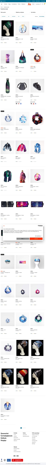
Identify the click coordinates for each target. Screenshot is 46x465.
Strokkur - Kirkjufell (4, 301)
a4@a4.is (38, 463)
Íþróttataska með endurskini (34, 96)
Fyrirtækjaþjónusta (6, 436)
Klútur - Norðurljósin (4, 186)
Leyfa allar (36, 238)
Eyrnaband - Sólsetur (19, 272)
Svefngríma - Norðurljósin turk (5, 272)
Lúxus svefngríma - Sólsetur (20, 215)
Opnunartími (4, 433)
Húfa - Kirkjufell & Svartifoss (34, 387)
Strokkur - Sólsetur (33, 301)
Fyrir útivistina (33, 12)
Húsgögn (3, 440)
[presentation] (6, 4)
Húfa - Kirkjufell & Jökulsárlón (34, 358)
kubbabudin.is (3, 1)
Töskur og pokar (3, 12)
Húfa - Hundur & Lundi (19, 358)
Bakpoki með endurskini (19, 96)
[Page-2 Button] (23, 428)
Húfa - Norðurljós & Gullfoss (5, 387)
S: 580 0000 (24, 463)
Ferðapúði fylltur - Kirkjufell (5, 415)
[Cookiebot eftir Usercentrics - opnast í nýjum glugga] (39, 225)
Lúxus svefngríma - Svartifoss (5, 215)
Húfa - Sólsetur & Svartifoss (20, 387)
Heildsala (3, 438)
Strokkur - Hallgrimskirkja (5, 129)
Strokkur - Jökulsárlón (19, 129)
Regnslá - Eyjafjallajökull (19, 186)
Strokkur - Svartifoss (19, 301)
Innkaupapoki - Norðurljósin (20, 67)
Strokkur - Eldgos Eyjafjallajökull (35, 129)
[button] (2, 4)
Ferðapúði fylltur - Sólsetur (34, 186)
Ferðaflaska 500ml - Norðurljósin (6, 96)
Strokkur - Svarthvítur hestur (5, 358)
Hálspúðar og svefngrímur (20, 12)
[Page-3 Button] (25, 428)
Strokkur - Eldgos (33, 67)
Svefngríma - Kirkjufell (33, 272)
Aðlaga (23, 238)
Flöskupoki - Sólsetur (4, 67)
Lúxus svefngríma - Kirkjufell (34, 215)
